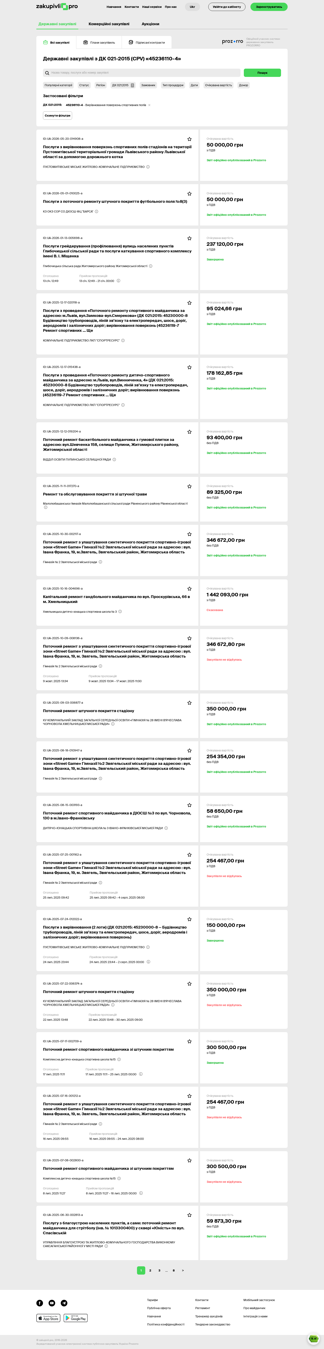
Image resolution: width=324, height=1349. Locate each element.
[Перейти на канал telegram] (64, 1302)
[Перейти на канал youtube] (52, 1302)
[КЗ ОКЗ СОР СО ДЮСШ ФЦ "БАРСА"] (70, 211)
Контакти (132, 7)
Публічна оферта (159, 1308)
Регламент (202, 1308)
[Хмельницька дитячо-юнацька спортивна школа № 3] (82, 611)
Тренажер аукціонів (209, 1316)
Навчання (154, 1316)
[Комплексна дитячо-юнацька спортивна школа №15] (82, 1059)
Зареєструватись (269, 7)
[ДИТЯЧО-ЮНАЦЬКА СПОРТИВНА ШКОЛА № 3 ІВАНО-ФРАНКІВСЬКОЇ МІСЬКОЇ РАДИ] (105, 828)
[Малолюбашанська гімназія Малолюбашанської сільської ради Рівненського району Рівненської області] (117, 505)
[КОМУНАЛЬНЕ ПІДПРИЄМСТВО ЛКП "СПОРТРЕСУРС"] (84, 340)
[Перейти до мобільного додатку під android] (76, 1318)
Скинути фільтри (57, 115)
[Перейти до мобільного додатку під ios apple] (48, 1318)
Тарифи (152, 1300)
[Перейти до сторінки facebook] (39, 1302)
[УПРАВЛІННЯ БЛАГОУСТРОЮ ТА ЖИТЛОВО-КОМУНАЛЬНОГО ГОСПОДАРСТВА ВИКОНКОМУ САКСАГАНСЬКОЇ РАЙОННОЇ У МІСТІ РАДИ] (117, 1244)
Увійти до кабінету (227, 7)
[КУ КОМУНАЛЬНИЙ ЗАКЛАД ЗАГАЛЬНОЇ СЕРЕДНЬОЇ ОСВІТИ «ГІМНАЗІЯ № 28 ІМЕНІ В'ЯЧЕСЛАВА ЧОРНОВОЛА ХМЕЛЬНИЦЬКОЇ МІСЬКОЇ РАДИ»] (117, 722)
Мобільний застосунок (259, 1300)
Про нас (171, 7)
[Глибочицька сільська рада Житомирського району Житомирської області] (97, 266)
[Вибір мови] (192, 6)
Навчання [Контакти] (114, 7)
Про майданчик (254, 1308)
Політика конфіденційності (165, 1324)
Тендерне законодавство (212, 1324)
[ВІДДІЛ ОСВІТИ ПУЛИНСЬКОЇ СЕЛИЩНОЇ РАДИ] (79, 459)
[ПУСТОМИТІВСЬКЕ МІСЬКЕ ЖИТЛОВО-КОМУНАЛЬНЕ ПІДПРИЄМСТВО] (96, 167)
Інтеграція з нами (255, 1316)
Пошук (262, 73)
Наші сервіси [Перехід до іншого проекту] (152, 7)
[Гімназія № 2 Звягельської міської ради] (72, 562)
